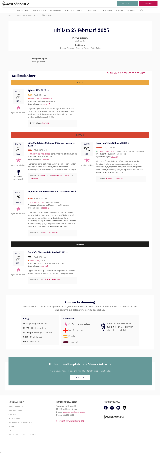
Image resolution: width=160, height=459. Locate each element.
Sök (141, 10)
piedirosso (119, 178)
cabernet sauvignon (60, 175)
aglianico (110, 178)
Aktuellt (92, 10)
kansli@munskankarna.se (74, 412)
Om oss (80, 10)
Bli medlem (14, 419)
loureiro (45, 123)
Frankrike (35, 154)
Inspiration (55, 10)
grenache (34, 178)
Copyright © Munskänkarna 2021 (70, 421)
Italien (102, 151)
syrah (43, 175)
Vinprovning (23, 10)
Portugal (34, 98)
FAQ (10, 431)
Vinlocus (131, 10)
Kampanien (111, 151)
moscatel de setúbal (51, 279)
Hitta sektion (106, 10)
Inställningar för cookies (22, 435)
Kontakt (120, 10)
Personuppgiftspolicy (20, 423)
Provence (45, 154)
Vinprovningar (16, 406)
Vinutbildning (39, 10)
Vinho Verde (46, 98)
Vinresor (69, 10)
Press (11, 427)
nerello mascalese (50, 232)
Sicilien (40, 202)
